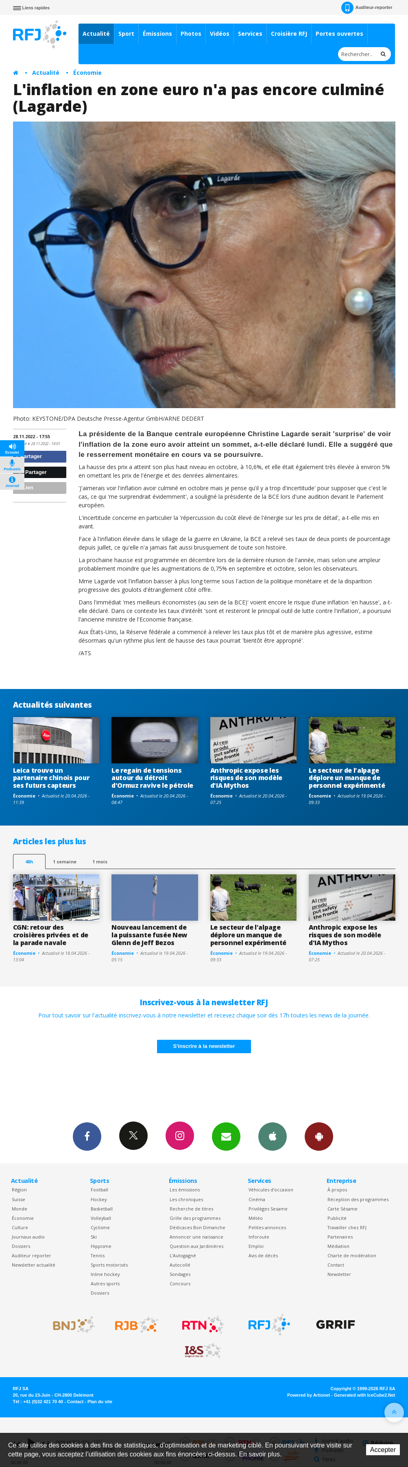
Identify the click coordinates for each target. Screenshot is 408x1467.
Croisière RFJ (289, 33)
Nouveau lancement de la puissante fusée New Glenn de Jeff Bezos (149, 935)
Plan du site (99, 1401)
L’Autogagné (183, 1255)
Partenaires (340, 1236)
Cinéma (257, 1199)
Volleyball (101, 1218)
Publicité (337, 1218)
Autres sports (105, 1283)
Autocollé (180, 1264)
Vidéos (219, 33)
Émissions (157, 33)
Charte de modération (351, 1255)
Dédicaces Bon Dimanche (197, 1227)
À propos (337, 1189)
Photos (191, 33)
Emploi (256, 1246)
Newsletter (339, 1274)
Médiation (338, 1246)
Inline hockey (105, 1274)
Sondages (180, 1274)
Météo (256, 1218)
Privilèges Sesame (268, 1208)
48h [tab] (29, 861)
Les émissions (185, 1189)
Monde (19, 1208)
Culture (20, 1227)
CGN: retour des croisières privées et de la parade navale (50, 935)
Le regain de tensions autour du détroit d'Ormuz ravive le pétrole (152, 778)
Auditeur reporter (31, 1255)
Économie (87, 72)
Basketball (102, 1208)
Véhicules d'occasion (271, 1189)
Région (19, 1189)
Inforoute (259, 1236)
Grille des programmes (195, 1218)
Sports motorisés (109, 1264)
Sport (126, 33)
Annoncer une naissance (196, 1236)
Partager (28, 456)
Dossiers (21, 1246)
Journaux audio (28, 1236)
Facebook (87, 1136)
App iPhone (272, 1136)
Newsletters (226, 1136)
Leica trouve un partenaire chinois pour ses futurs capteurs (51, 778)
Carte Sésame (342, 1208)
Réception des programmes (357, 1199)
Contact (335, 1264)
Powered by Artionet (308, 1395)
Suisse (18, 1199)
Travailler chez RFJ (347, 1227)
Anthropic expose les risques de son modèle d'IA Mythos (246, 778)
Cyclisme (100, 1227)
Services (250, 33)
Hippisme (101, 1246)
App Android (319, 1136)
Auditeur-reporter (366, 8)
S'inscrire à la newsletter (204, 1046)
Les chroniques (186, 1199)
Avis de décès (263, 1255)
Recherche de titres (191, 1208)
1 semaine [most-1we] (64, 861)
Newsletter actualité (33, 1264)
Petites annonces (267, 1227)
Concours (180, 1283)
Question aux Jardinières (196, 1246)
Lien (24, 488)
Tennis (98, 1255)
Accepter (383, 1449)
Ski (94, 1236)
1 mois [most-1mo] (99, 861)
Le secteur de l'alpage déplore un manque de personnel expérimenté (347, 778)
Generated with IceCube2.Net (364, 1395)
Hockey (99, 1199)
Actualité (96, 33)
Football (99, 1189)
